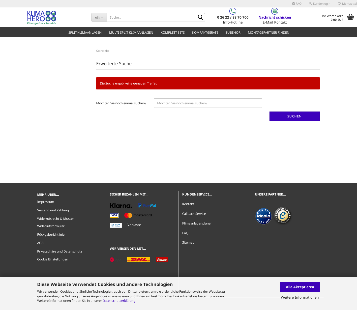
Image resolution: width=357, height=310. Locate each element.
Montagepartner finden (268, 32)
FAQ (296, 3)
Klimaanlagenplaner (197, 223)
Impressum (45, 201)
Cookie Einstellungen (52, 259)
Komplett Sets (173, 32)
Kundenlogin (319, 3)
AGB (40, 243)
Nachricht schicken (275, 17)
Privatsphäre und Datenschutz (59, 251)
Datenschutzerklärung (119, 300)
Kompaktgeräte (205, 32)
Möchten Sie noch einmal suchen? (121, 103)
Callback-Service (194, 213)
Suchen (294, 116)
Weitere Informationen (300, 297)
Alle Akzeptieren (300, 286)
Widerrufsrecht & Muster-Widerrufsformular (56, 222)
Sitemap (188, 242)
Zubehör (233, 32)
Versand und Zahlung (53, 210)
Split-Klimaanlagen (85, 32)
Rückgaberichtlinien (51, 234)
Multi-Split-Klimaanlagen (131, 32)
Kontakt (188, 204)
